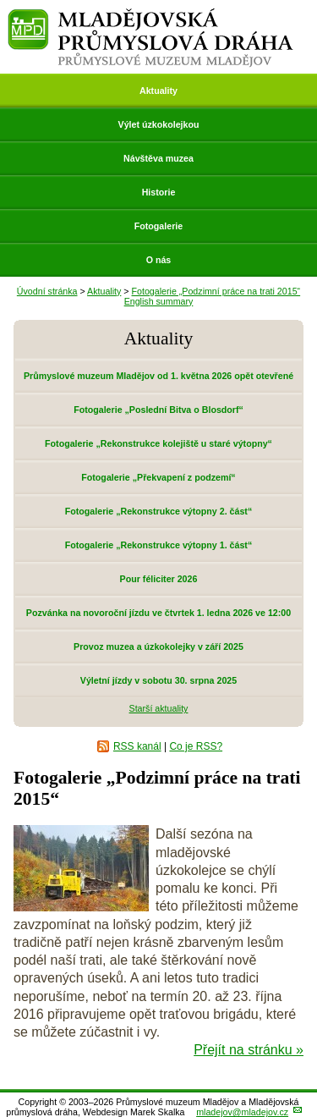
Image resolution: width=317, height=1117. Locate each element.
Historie (159, 192)
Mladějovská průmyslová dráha (150, 16)
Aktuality (158, 90)
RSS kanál (137, 746)
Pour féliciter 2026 (159, 579)
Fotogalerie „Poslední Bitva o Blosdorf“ (158, 409)
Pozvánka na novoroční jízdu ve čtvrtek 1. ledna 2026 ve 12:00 (158, 613)
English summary (159, 301)
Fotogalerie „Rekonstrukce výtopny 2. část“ (158, 511)
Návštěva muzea (158, 158)
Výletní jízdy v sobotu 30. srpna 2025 (158, 680)
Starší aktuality (159, 708)
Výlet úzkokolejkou (158, 124)
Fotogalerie (158, 226)
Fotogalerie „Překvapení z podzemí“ (158, 477)
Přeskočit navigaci (1, 1)
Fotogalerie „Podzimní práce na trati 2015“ (216, 291)
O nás (159, 260)
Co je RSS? (195, 746)
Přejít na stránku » (248, 1050)
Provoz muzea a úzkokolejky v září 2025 (158, 646)
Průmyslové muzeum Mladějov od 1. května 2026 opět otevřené (158, 376)
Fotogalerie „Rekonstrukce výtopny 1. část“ (158, 545)
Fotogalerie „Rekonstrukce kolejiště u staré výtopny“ (158, 443)
